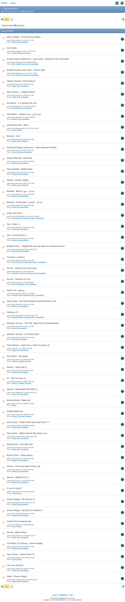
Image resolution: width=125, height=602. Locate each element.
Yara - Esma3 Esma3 (16, 235)
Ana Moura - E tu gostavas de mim (22, 103)
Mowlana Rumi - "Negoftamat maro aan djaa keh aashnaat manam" (36, 246)
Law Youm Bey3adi (15, 565)
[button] (6, 19)
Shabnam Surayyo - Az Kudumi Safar (23, 334)
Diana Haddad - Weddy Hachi (19, 169)
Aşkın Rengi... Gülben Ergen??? (21, 554)
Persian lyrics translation (20, 119)
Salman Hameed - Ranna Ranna (21, 81)
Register (64, 595)
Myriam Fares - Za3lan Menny (20, 455)
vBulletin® (62, 598)
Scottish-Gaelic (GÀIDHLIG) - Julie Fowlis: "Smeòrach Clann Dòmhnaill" (38, 59)
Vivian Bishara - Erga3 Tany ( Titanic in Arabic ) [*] (28, 345)
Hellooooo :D (12, 312)
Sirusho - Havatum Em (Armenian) (22, 268)
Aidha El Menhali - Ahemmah (19, 158)
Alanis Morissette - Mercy (18, 125)
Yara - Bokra (12, 224)
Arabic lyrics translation (20, 42)
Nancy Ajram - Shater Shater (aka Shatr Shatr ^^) (28, 422)
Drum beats (12, 48)
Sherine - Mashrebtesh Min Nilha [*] (22, 389)
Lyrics (13, 3)
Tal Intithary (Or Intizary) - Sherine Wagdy (25, 543)
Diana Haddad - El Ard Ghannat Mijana (24, 37)
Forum (4, 3)
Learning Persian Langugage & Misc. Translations (29, 262)
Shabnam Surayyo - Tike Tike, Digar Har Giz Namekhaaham (33, 323)
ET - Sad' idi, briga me (16, 378)
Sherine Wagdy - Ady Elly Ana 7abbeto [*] (25, 510)
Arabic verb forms (14, 213)
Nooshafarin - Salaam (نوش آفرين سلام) (24, 114)
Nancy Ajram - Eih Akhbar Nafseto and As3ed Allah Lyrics (31, 301)
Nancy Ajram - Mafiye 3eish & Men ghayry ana (27, 433)
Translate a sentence (16, 257)
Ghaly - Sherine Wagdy (17, 576)
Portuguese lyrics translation (22, 108)
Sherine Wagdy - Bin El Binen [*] (21, 499)
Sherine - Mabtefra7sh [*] (17, 477)
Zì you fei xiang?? (14, 488)
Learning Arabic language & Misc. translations (28, 218)
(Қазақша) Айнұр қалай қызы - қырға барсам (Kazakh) (31, 147)
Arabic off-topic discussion (21, 53)
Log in (55, 595)
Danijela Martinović (15, 411)
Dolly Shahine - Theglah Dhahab (21, 92)
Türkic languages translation (22, 152)
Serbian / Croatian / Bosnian (21, 361)
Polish (14, 405)
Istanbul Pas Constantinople (19, 521)
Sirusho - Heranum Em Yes (18, 279)
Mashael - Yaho (13, 136)
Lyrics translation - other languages (24, 284)
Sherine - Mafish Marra (17, 532)
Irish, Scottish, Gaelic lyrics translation (25, 64)
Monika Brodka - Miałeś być (19, 400)
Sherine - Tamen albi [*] (17, 367)
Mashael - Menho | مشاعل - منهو (21, 191)
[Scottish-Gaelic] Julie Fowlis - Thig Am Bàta (26, 70)
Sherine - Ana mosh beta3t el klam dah (23, 466)
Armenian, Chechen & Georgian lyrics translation (29, 273)
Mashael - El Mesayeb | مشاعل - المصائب (24, 202)
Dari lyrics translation (19, 328)
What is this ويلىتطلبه (16, 290)
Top (71, 595)
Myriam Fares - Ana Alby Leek (20, 444)
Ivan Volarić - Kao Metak (17, 356)
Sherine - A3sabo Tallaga (17, 180)
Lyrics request (17, 130)
